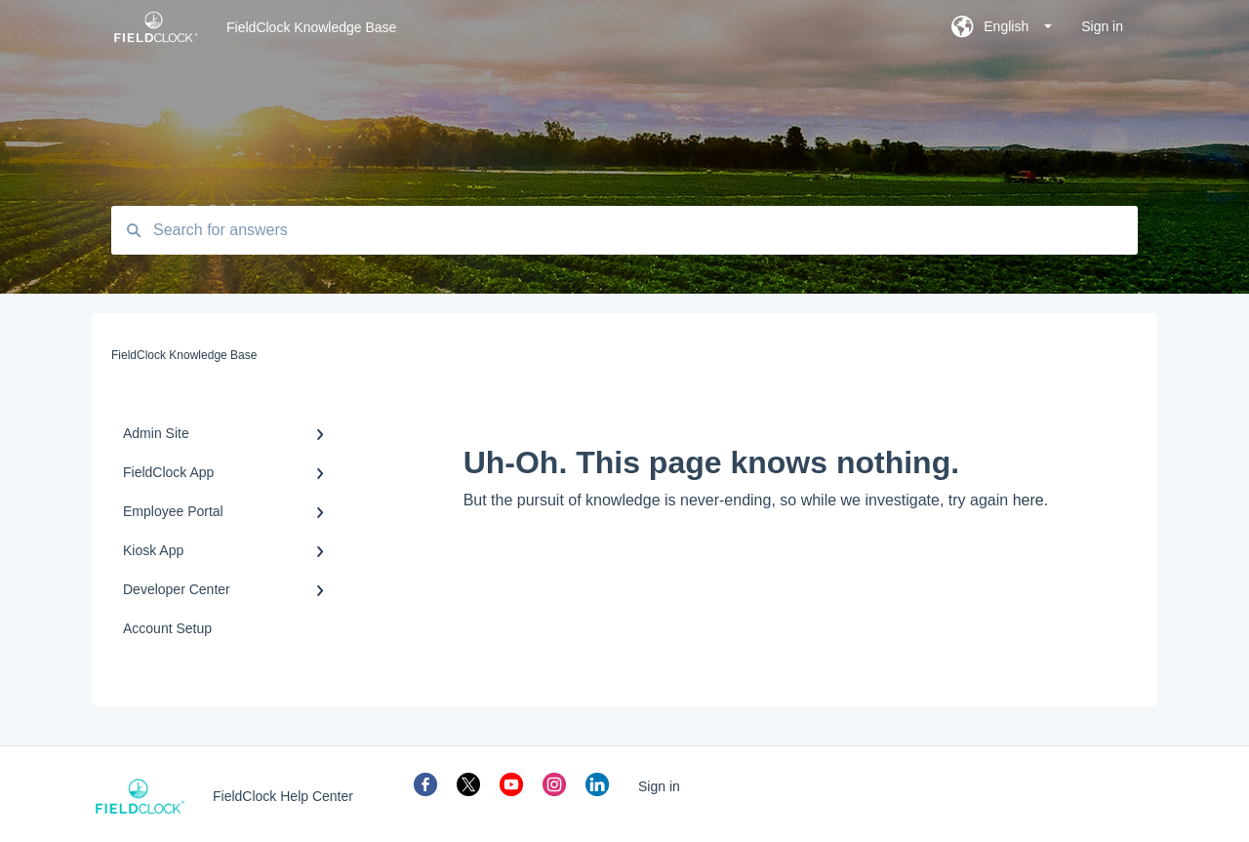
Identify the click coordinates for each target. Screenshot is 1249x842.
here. (1030, 500)
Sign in (659, 786)
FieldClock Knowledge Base (311, 27)
